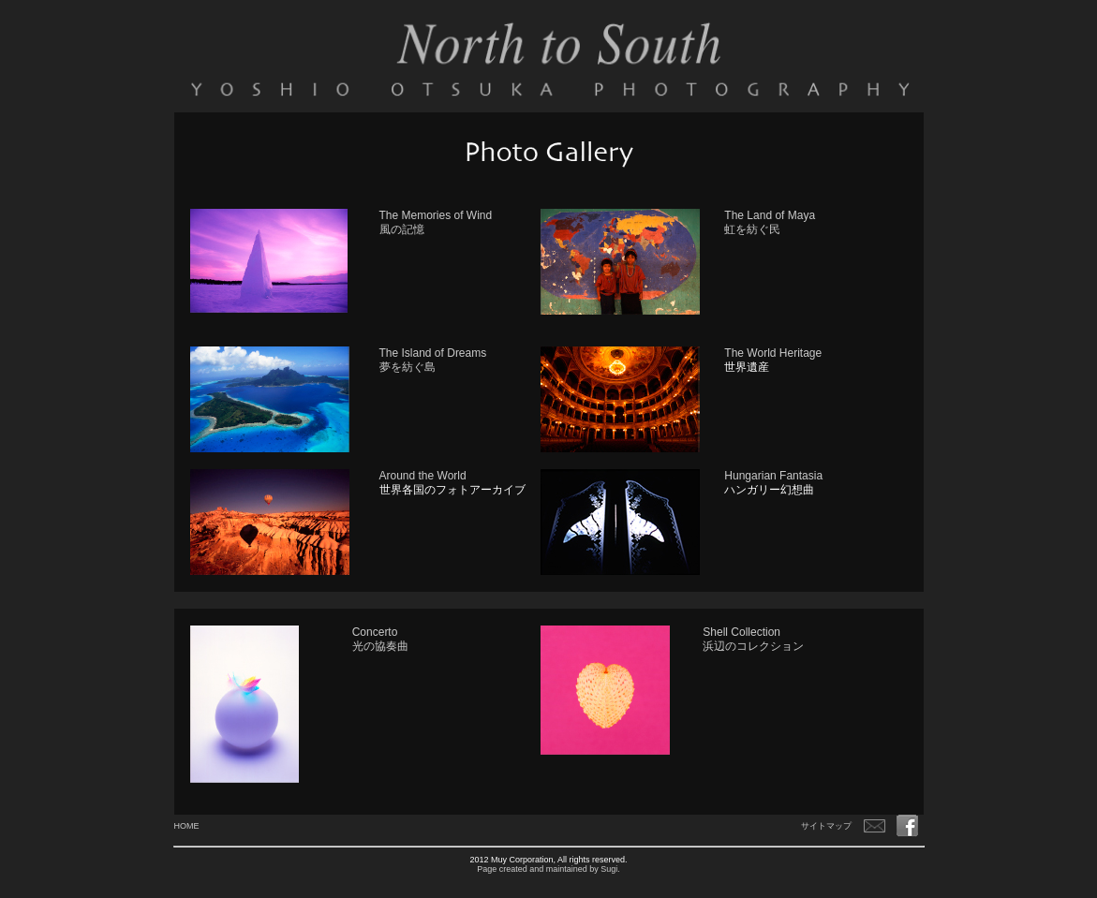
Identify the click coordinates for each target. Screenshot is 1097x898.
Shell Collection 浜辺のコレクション (753, 639)
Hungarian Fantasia (773, 475)
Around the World (423, 475)
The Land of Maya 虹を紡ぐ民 (769, 222)
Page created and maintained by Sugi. (548, 869)
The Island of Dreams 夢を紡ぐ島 (433, 360)
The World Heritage (773, 353)
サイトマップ (826, 826)
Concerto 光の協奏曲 (380, 639)
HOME (187, 826)
